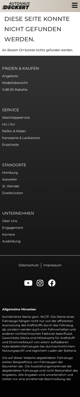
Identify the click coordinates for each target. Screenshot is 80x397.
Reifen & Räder (14, 131)
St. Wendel (10, 186)
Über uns (9, 221)
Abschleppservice (16, 117)
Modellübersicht (15, 83)
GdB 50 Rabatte (15, 89)
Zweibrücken (12, 193)
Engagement (12, 228)
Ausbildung (11, 241)
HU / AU (8, 124)
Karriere (8, 234)
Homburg (10, 173)
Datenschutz (29, 265)
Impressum (52, 265)
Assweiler (9, 179)
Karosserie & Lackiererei (21, 138)
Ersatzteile (10, 145)
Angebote (10, 76)
